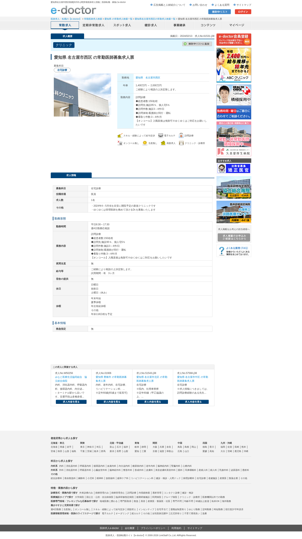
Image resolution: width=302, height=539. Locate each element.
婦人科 (213, 470)
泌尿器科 (235, 470)
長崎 (236, 447)
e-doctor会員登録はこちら (233, 39)
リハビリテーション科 (142, 478)
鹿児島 (237, 451)
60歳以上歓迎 (202, 501)
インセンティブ (146, 509)
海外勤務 (226, 501)
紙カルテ (136, 513)
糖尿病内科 (138, 466)
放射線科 (110, 478)
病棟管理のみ (102, 492)
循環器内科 (99, 466)
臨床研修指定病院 (125, 497)
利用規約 (176, 528)
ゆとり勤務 (194, 509)
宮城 (53, 451)
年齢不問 (188, 501)
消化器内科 (71, 466)
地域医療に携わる (109, 501)
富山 (112, 447)
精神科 (100, 478)
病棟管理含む (118, 492)
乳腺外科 (223, 470)
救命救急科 (70, 478)
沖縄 (246, 451)
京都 (155, 451)
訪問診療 (131, 492)
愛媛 (205, 451)
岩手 (69, 447)
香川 (212, 447)
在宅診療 (201, 478)
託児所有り (176, 513)
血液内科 (111, 466)
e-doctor (73, 10)
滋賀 (162, 451)
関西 (155, 443)
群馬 (103, 451)
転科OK (216, 501)
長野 (119, 451)
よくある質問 (222, 4)
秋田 (60, 451)
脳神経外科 (115, 470)
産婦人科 (203, 470)
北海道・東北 (57, 443)
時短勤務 (218, 509)
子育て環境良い (192, 513)
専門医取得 (125, 501)
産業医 (223, 478)
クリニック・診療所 (190, 497)
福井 (126, 447)
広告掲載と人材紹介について (169, 4)
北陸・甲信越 (116, 443)
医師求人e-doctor (109, 528)
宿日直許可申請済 (234, 509)
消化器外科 (71, 470)
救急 (136, 501)
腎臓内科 (175, 466)
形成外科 (139, 470)
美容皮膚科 (161, 470)
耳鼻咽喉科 (190, 470)
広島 (180, 451)
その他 (243, 478)
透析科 (245, 470)
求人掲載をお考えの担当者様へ (234, 234)
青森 (62, 447)
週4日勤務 (56, 509)
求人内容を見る (71, 402)
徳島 (205, 447)
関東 (82, 443)
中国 (180, 443)
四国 (205, 443)
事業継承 (179, 25)
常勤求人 (65, 25)
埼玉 (98, 447)
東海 (137, 443)
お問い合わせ (200, 4)
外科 (61, 470)
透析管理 (156, 492)
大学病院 (79, 497)
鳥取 (180, 447)
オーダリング (122, 513)
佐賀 (230, 447)
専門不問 (177, 501)
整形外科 (127, 470)
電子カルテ (107, 513)
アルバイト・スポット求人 (122, 25)
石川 (119, 447)
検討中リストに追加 (197, 44)
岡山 (194, 447)
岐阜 (137, 447)
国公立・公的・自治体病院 (99, 497)
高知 (212, 451)
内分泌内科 (124, 466)
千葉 (82, 451)
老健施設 (212, 478)
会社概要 (130, 528)
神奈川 (90, 447)
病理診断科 (188, 478)
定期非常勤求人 (93, 25)
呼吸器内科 (85, 466)
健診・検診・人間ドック (168, 478)
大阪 (155, 447)
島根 (187, 447)
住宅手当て (162, 509)
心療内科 (187, 466)
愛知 (137, 451)
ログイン (243, 11)
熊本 (243, 447)
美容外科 (171, 470)
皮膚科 (149, 470)
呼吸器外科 (85, 470)
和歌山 (170, 451)
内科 (61, 466)
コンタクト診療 (172, 492)
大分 (223, 451)
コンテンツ (208, 25)
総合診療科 (56, 478)
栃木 (96, 451)
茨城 (89, 451)
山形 (67, 451)
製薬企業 (233, 478)
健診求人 (151, 25)
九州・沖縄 (226, 443)
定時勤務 (206, 509)
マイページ (237, 25)
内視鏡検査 (144, 492)
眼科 (180, 470)
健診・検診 (187, 492)
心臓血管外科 (100, 470)
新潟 (112, 451)
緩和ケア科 (122, 478)
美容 (143, 501)
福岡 (223, 447)
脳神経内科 (163, 466)
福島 (74, 451)
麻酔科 (81, 478)
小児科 (90, 478)
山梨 (126, 451)
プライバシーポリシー (153, 528)
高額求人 (131, 509)
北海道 (54, 447)
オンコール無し (83, 509)
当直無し (67, 509)
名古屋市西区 (152, 77)
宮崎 (230, 451)
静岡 (144, 447)
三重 (144, 451)
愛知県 (139, 77)
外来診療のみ (86, 492)
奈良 (169, 447)
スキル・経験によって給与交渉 (109, 509)
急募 (204, 513)
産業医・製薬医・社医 (159, 501)
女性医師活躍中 (160, 513)
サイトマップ (244, 4)
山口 (187, 451)
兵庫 (162, 447)
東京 (82, 447)
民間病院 (156, 497)
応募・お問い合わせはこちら (132, 157)
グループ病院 (170, 497)
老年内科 (150, 466)
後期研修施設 (143, 497)
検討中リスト (219, 11)
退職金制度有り (178, 509)
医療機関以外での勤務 (213, 497)
